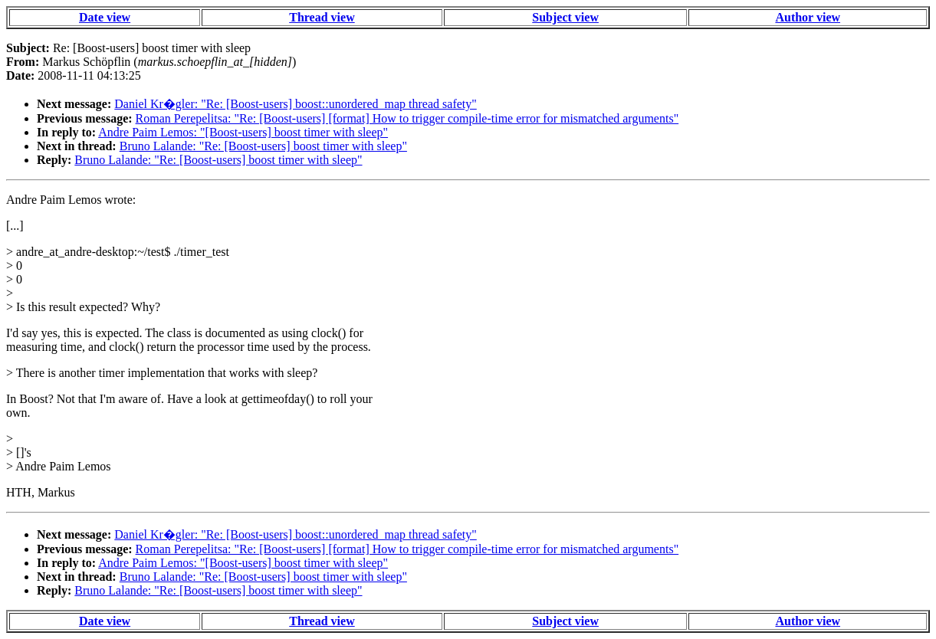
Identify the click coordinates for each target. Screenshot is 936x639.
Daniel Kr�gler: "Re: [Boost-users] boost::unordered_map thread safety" (295, 103)
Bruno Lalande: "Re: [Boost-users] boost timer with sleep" (263, 145)
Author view (807, 17)
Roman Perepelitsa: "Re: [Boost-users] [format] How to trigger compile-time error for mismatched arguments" (407, 118)
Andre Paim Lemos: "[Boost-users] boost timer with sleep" (243, 132)
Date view (104, 17)
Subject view (565, 17)
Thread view (321, 17)
